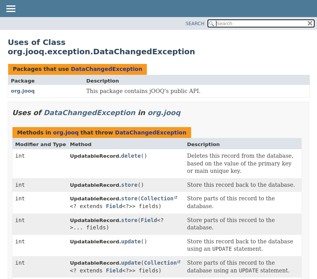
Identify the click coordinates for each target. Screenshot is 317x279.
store (129, 185)
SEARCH (195, 23)
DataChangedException (106, 69)
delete (131, 156)
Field (114, 206)
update (131, 241)
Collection (157, 198)
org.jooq (23, 91)
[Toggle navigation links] (10, 9)
